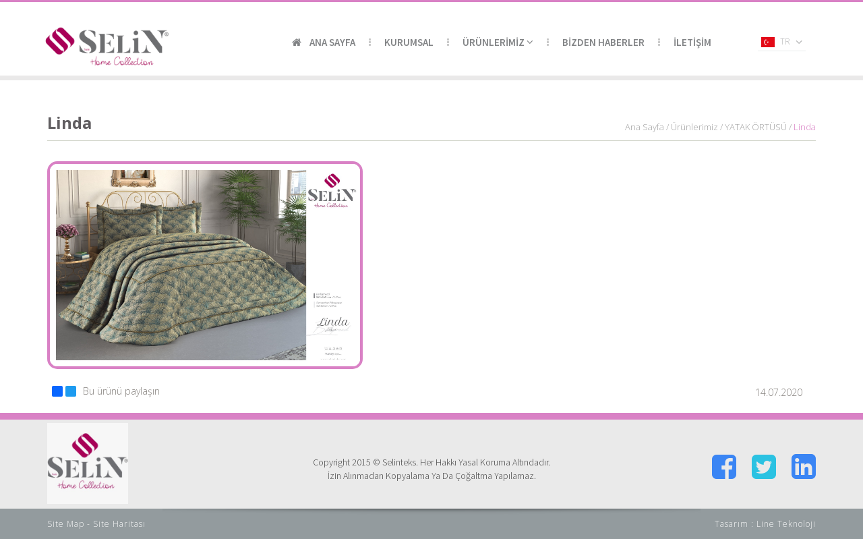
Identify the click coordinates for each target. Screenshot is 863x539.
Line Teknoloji (786, 524)
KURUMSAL (409, 42)
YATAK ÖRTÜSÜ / (758, 127)
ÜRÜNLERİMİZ (498, 42)
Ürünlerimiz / (697, 127)
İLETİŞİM (692, 42)
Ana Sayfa (644, 127)
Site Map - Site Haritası (96, 524)
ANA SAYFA (323, 42)
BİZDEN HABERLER (603, 42)
